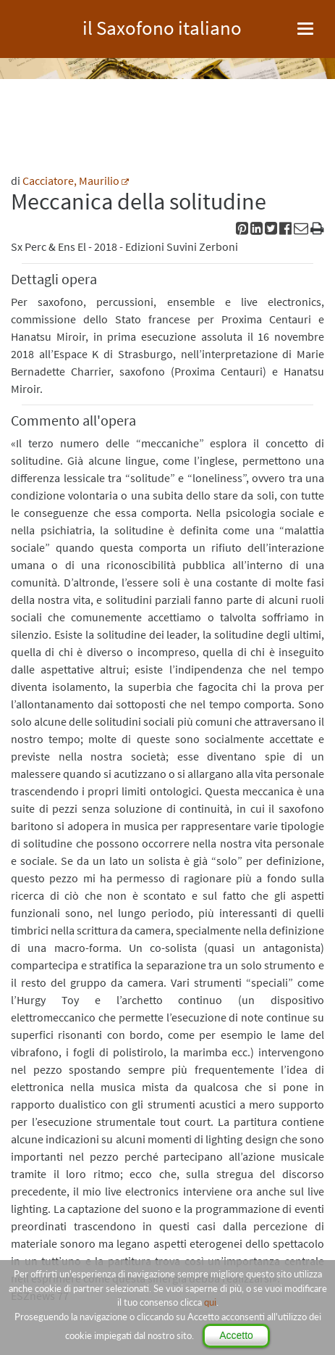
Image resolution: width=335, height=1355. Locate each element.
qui (210, 1302)
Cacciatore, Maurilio (70, 180)
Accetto (236, 1335)
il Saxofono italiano (162, 25)
